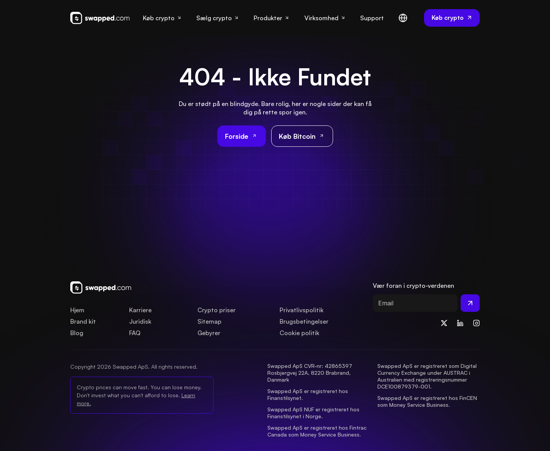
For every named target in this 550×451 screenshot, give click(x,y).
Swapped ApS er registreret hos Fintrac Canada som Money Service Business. (317, 431)
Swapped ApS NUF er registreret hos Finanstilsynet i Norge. (314, 412)
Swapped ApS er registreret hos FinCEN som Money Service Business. (428, 401)
